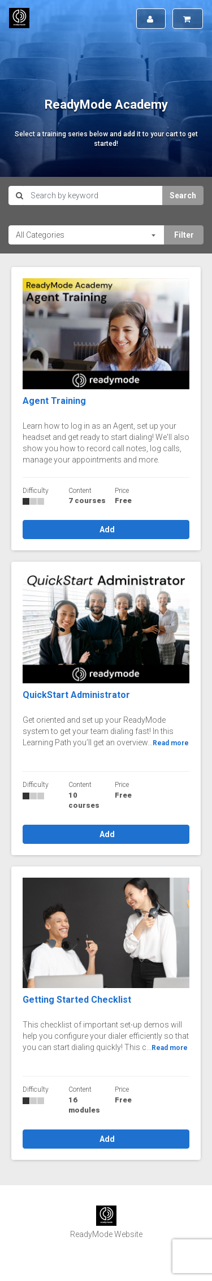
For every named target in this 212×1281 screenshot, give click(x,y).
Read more (171, 743)
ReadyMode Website (106, 1234)
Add (106, 529)
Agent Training (54, 400)
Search (183, 195)
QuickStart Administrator (76, 695)
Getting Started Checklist (77, 999)
